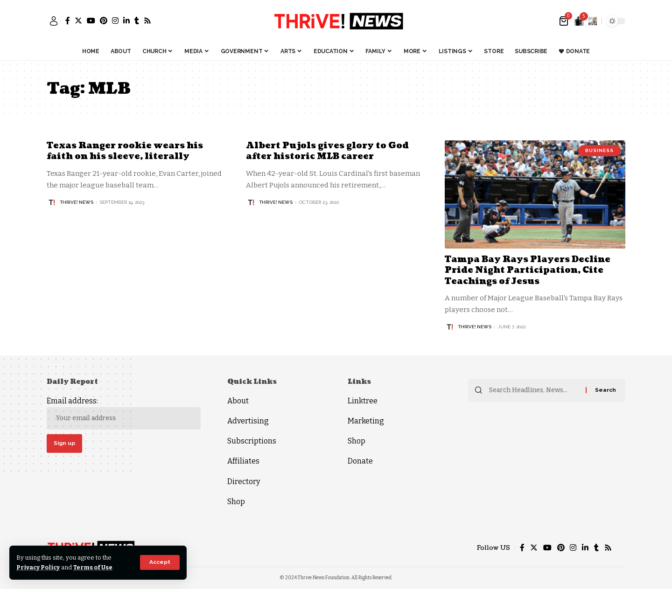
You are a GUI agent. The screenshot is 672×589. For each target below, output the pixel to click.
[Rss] (147, 20)
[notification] (579, 21)
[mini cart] (564, 21)
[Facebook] (67, 20)
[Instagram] (115, 20)
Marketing (366, 420)
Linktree (363, 400)
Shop (236, 501)
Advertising (248, 420)
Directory (243, 481)
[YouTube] (91, 20)
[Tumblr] (136, 20)
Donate (360, 461)
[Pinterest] (104, 20)
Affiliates (243, 461)
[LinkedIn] (126, 20)
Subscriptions (251, 441)
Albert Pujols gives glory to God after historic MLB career (328, 151)
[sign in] (53, 21)
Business (599, 150)
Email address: (124, 413)
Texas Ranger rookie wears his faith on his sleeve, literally (125, 151)
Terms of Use (94, 567)
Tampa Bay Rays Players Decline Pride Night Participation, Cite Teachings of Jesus (528, 270)
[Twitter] (78, 20)
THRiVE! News (76, 202)
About (238, 400)
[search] (592, 21)
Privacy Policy (38, 567)
